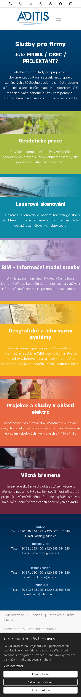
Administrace (14, 615)
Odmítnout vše (40, 690)
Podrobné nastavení (40, 682)
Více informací (13, 666)
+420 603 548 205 (30, 590)
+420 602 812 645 (57, 531)
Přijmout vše (40, 674)
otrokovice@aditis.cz (45, 577)
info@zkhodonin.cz (45, 594)
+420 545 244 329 (30, 531)
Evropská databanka (41, 629)
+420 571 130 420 (30, 573)
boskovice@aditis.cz (45, 553)
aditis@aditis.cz (45, 536)
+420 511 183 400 (30, 548)
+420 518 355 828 (57, 590)
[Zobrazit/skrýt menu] (58, 19)
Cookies (36, 615)
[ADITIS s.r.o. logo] (33, 18)
